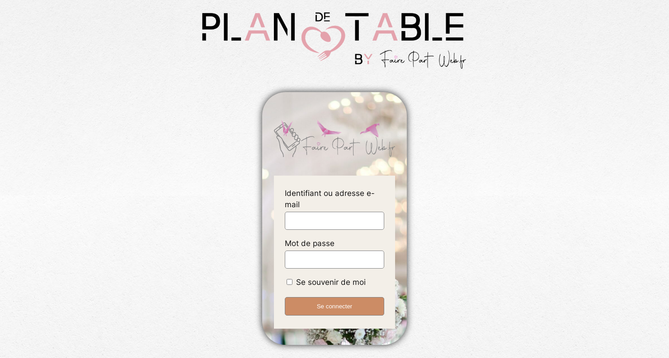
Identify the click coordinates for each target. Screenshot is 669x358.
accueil (334, 140)
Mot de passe (309, 243)
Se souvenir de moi (326, 282)
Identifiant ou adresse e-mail (330, 199)
